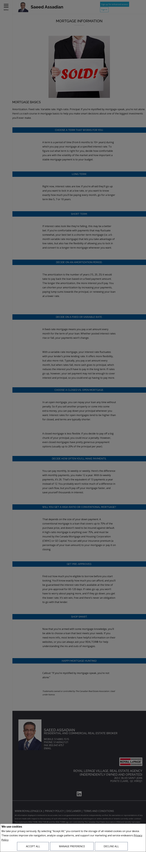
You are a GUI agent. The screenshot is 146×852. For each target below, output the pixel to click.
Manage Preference (72, 846)
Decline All (111, 846)
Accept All (33, 846)
